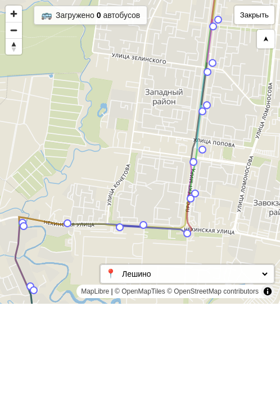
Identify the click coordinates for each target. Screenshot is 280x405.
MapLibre (95, 291)
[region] (140, 152)
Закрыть (254, 15)
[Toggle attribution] (267, 291)
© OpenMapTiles (140, 291)
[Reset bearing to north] (14, 46)
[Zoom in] (14, 14)
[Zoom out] (14, 30)
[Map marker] (213, 26)
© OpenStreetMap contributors (213, 291)
